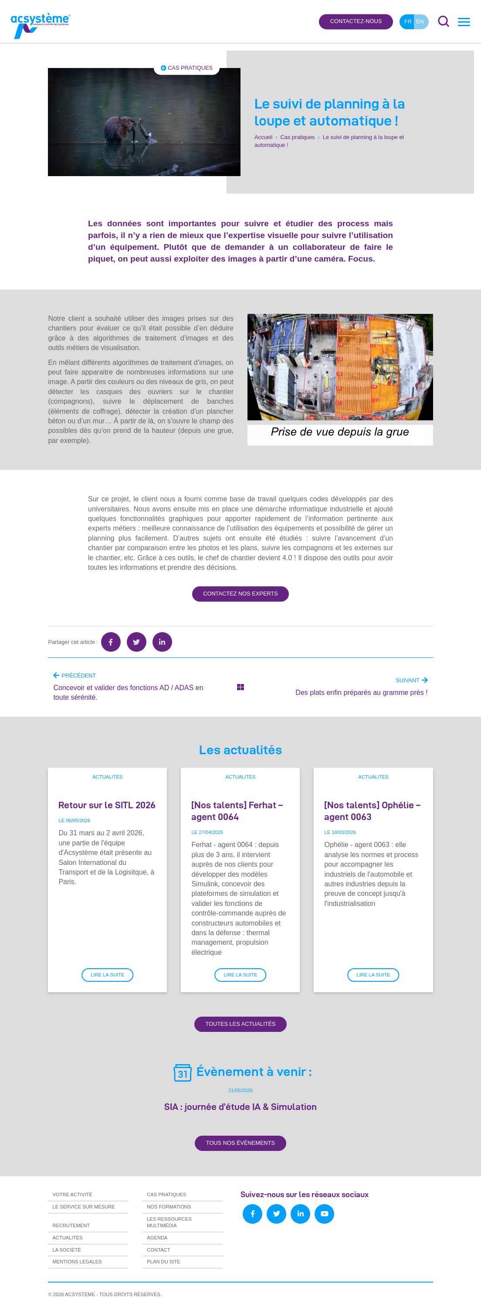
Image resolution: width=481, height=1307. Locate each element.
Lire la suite (107, 974)
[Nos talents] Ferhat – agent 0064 (237, 810)
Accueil (263, 137)
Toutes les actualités (240, 1024)
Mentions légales (77, 1261)
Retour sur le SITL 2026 (107, 805)
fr (408, 21)
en (420, 21)
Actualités (107, 776)
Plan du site (163, 1261)
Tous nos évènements (240, 1143)
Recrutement (71, 1225)
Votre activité (72, 1194)
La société (66, 1250)
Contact (158, 1250)
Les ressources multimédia (169, 1222)
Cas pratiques (187, 68)
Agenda (157, 1237)
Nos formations (169, 1206)
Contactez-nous (356, 21)
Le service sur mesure (83, 1206)
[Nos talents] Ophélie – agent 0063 (372, 810)
